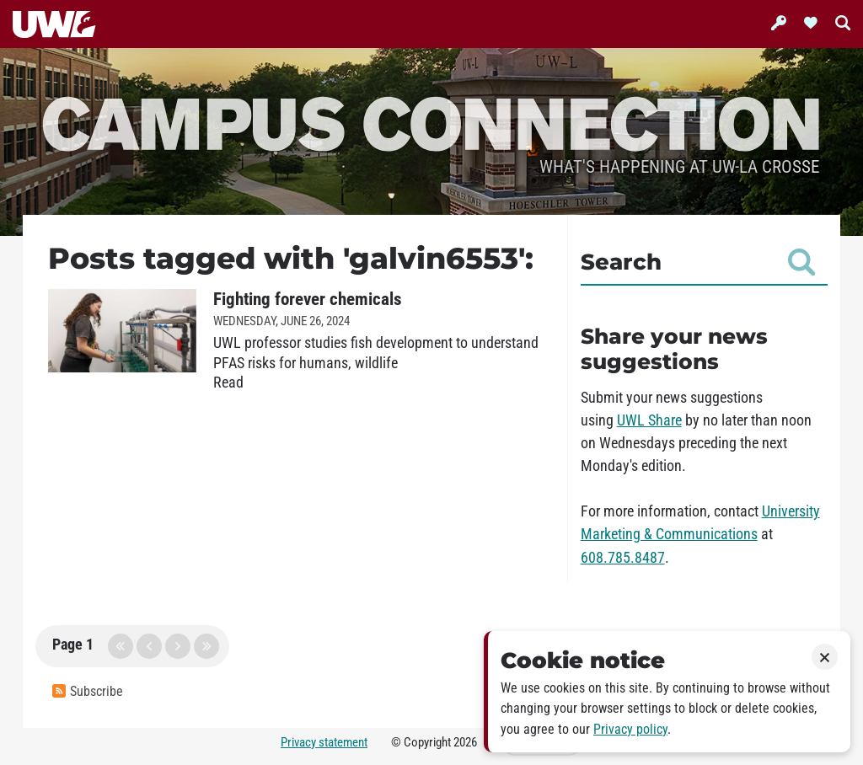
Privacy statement (324, 742)
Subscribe (87, 691)
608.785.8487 (623, 557)
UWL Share (649, 420)
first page (120, 646)
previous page (149, 646)
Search (698, 262)
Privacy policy (630, 729)
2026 (465, 742)
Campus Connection (431, 121)
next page (177, 646)
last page (206, 646)
